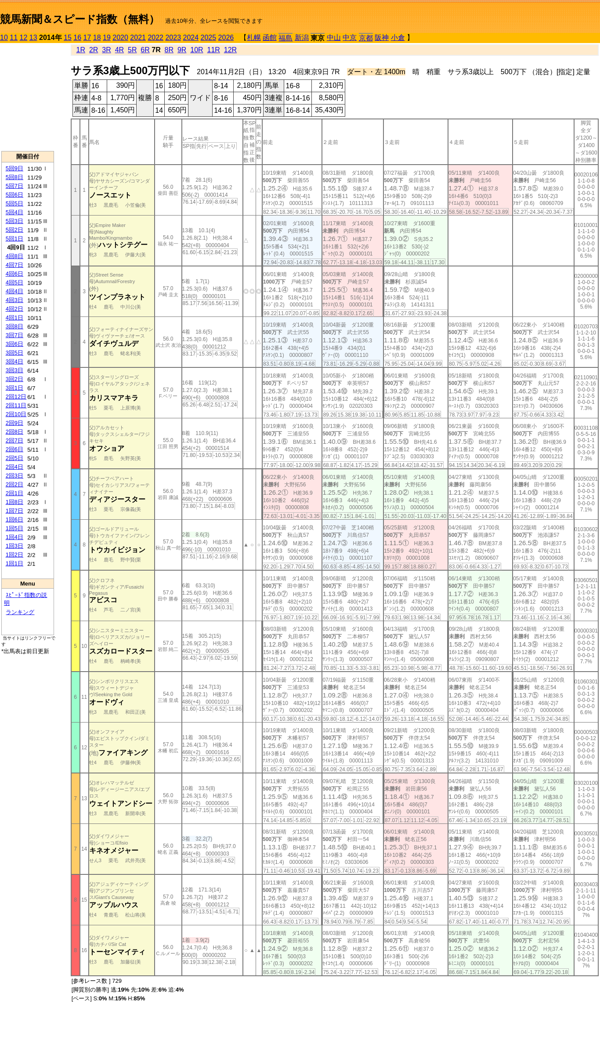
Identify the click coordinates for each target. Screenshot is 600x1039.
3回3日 (14, 370)
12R (230, 50)
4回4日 (14, 291)
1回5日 (14, 528)
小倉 (398, 37)
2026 (226, 37)
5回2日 (14, 229)
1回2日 (14, 554)
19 (107, 37)
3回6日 (14, 344)
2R (93, 50)
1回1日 (14, 563)
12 (24, 37)
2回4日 (14, 467)
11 (14, 37)
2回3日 (14, 475)
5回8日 (14, 177)
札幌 (254, 37)
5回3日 (14, 221)
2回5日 (14, 458)
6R (145, 50)
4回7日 (14, 265)
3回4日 (14, 361)
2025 (209, 37)
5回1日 (14, 238)
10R (196, 50)
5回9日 (14, 168)
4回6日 (14, 273)
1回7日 (14, 510)
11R (213, 50)
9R (181, 50)
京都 (366, 38)
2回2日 (14, 484)
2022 (155, 37)
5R (132, 50)
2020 (120, 37)
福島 (285, 38)
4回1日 (14, 317)
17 (87, 37)
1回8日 (14, 502)
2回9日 (14, 423)
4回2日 (14, 309)
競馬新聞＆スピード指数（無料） (79, 19)
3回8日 (14, 326)
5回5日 (14, 203)
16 (77, 37)
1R (80, 50)
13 (33, 37)
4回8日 (14, 256)
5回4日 (14, 212)
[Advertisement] (27, 97)
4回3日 (14, 300)
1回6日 (14, 519)
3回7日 (14, 335)
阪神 (382, 37)
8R (169, 50)
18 (97, 37)
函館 (270, 37)
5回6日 (14, 194)
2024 (191, 37)
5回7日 (14, 186)
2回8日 (14, 431)
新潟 (302, 37)
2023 (173, 37)
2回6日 (14, 449)
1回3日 (14, 546)
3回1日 (14, 388)
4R (119, 50)
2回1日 (14, 493)
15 (68, 37)
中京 (350, 37)
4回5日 (14, 282)
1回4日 (14, 537)
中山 (334, 37)
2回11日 (16, 405)
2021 (138, 37)
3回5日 (14, 352)
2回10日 (16, 414)
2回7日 (14, 440)
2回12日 (16, 396)
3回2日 (14, 379)
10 (4, 37)
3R (106, 50)
